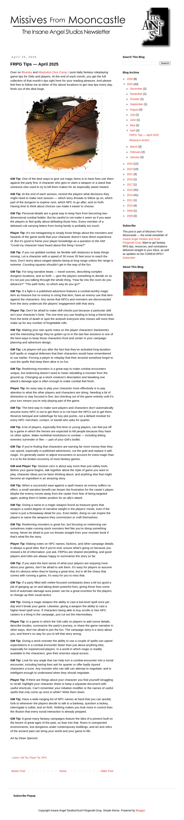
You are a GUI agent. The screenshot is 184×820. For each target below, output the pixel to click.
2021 (130, 174)
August (134, 109)
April (133, 130)
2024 (130, 163)
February (135, 152)
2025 (130, 84)
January (135, 157)
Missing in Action (139, 140)
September (137, 104)
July (133, 114)
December (136, 88)
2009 (130, 210)
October (135, 99)
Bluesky (27, 72)
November (136, 93)
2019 (130, 179)
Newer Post (18, 771)
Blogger (140, 810)
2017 (130, 184)
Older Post (107, 771)
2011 (130, 200)
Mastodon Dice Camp (53, 72)
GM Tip (24, 757)
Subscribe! (129, 257)
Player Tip (35, 757)
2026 (130, 78)
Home (62, 771)
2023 (130, 169)
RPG (44, 757)
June (133, 119)
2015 (130, 189)
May (133, 125)
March (134, 146)
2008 (130, 215)
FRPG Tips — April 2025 (144, 135)
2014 (130, 195)
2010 (130, 205)
